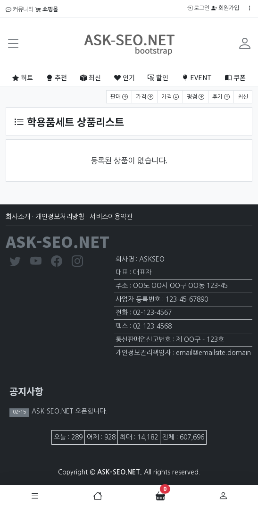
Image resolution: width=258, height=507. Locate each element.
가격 (144, 97)
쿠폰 (235, 77)
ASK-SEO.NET (57, 241)
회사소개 (18, 216)
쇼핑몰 (46, 9)
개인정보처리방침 (59, 216)
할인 (158, 77)
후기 (221, 97)
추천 (56, 77)
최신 (90, 77)
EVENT (197, 77)
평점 (195, 97)
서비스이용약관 (111, 216)
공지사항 (26, 391)
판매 (119, 97)
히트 (22, 77)
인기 (124, 77)
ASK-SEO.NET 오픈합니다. (69, 411)
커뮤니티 (19, 9)
